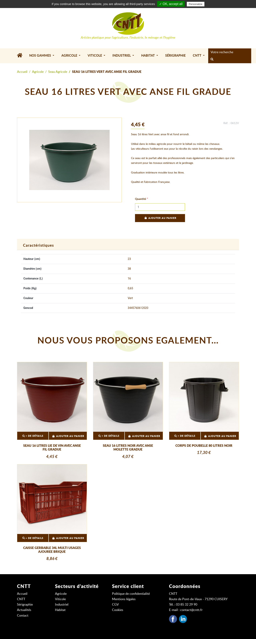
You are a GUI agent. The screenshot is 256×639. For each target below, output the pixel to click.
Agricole (38, 71)
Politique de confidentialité (131, 593)
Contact (22, 615)
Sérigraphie (175, 55)
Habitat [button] (148, 55)
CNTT (21, 599)
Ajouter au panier (160, 218)
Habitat (60, 610)
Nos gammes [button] (40, 55)
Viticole (60, 599)
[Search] (228, 52)
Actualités (24, 610)
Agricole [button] (69, 55)
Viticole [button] (95, 55)
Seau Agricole (57, 71)
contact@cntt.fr (191, 610)
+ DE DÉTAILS (32, 436)
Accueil (22, 71)
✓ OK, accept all (171, 4)
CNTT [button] (197, 55)
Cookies (117, 610)
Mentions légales (124, 599)
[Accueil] (21, 56)
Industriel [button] (122, 55)
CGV (115, 604)
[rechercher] (212, 59)
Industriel (61, 604)
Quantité (140, 199)
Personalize (195, 4)
